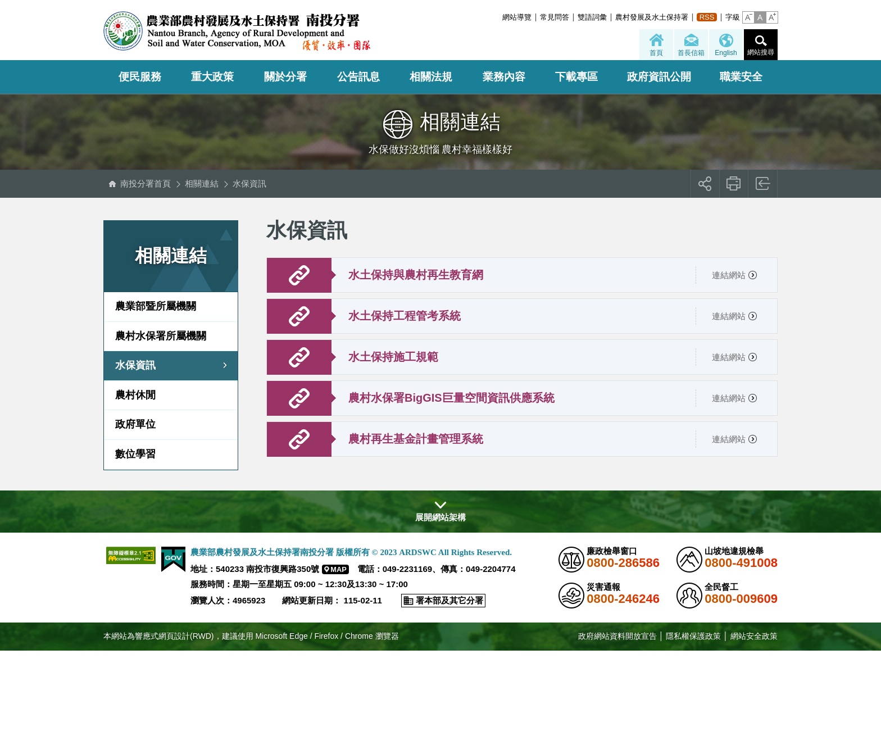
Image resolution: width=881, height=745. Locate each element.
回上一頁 (763, 184)
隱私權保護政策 (693, 636)
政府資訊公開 (659, 77)
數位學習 (135, 454)
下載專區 (576, 77)
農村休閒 (135, 395)
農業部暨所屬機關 (155, 306)
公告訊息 (358, 77)
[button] (748, 17)
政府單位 (135, 424)
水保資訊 (249, 183)
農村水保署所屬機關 (160, 336)
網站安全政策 (754, 636)
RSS (707, 17)
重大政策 (212, 77)
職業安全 (741, 77)
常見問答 (554, 17)
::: (499, 17)
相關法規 (431, 77)
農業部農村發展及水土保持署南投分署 (236, 31)
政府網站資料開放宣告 (617, 636)
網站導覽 (517, 17)
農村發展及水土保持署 (651, 17)
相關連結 (202, 183)
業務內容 (504, 77)
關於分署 (285, 77)
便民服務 (140, 77)
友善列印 (734, 184)
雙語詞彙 (592, 17)
